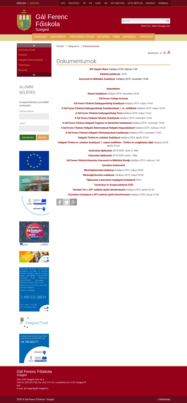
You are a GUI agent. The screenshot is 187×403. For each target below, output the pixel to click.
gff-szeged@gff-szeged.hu (36, 388)
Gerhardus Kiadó (26, 50)
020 (131, 185)
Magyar (34, 3)
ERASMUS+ (129, 36)
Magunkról (73, 46)
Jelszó (22, 123)
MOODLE (150, 3)
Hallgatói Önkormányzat (30, 60)
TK (84, 3)
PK (90, 3)
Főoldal (60, 46)
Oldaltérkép (164, 399)
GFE (63, 3)
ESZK (98, 3)
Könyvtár (22, 70)
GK (105, 3)
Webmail (164, 3)
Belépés (43, 137)
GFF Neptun (117, 3)
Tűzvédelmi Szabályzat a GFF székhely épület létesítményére (99, 194)
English (21, 3)
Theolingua (24, 65)
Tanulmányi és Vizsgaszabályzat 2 (111, 185)
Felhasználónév (26, 111)
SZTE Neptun (135, 3)
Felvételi (74, 3)
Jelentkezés (28, 137)
